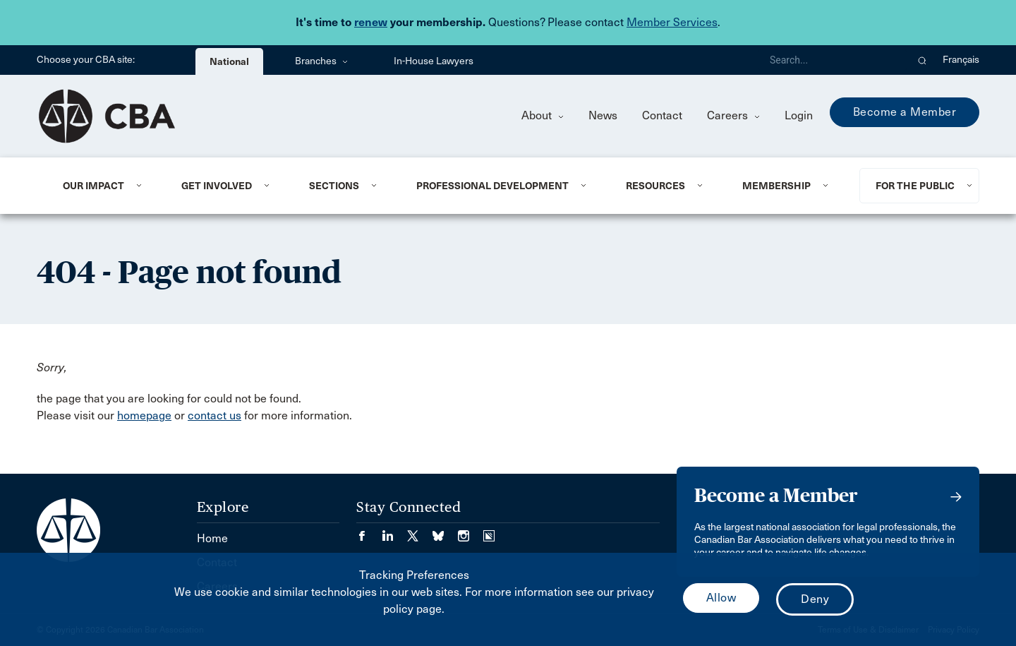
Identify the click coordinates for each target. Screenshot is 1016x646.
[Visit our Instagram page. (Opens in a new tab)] (470, 531)
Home (212, 538)
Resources (655, 185)
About (542, 115)
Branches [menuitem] (321, 61)
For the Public (915, 185)
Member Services (672, 22)
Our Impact (93, 185)
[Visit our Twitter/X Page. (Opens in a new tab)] (420, 531)
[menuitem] (104, 185)
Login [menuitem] (799, 115)
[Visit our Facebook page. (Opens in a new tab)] (369, 531)
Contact (662, 115)
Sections (334, 185)
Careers (733, 115)
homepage (144, 415)
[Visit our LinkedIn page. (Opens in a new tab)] (394, 531)
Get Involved (216, 185)
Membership (776, 185)
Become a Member (905, 112)
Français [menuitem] (961, 60)
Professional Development (492, 185)
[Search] (832, 60)
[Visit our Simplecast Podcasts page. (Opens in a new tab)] (489, 531)
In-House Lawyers (433, 61)
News (602, 115)
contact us (214, 415)
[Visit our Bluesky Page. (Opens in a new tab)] (445, 531)
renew (370, 22)
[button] (922, 60)
